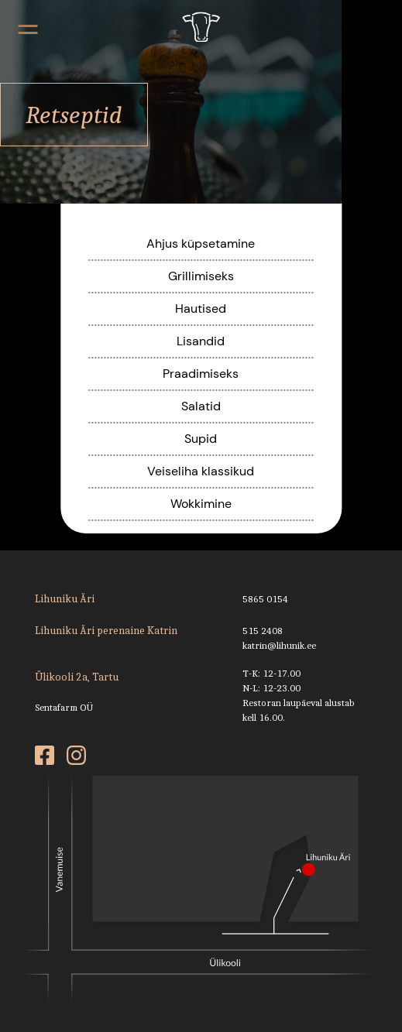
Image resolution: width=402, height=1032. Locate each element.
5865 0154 (265, 599)
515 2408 (262, 630)
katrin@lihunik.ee (279, 645)
